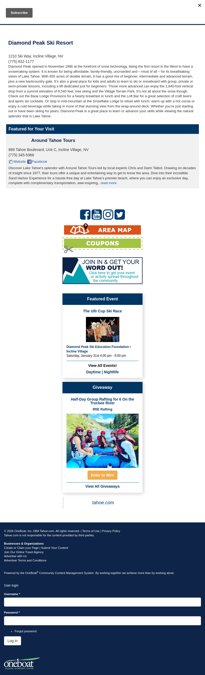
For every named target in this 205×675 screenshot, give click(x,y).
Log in (12, 641)
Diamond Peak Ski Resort (40, 43)
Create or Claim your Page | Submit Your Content (36, 547)
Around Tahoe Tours (53, 140)
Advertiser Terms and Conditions (25, 560)
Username (12, 594)
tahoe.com (103, 502)
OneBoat (32, 573)
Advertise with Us (15, 556)
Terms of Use (91, 531)
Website (19, 162)
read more (108, 183)
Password (12, 612)
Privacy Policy (111, 531)
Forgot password (26, 631)
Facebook (39, 162)
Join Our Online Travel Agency (24, 552)
